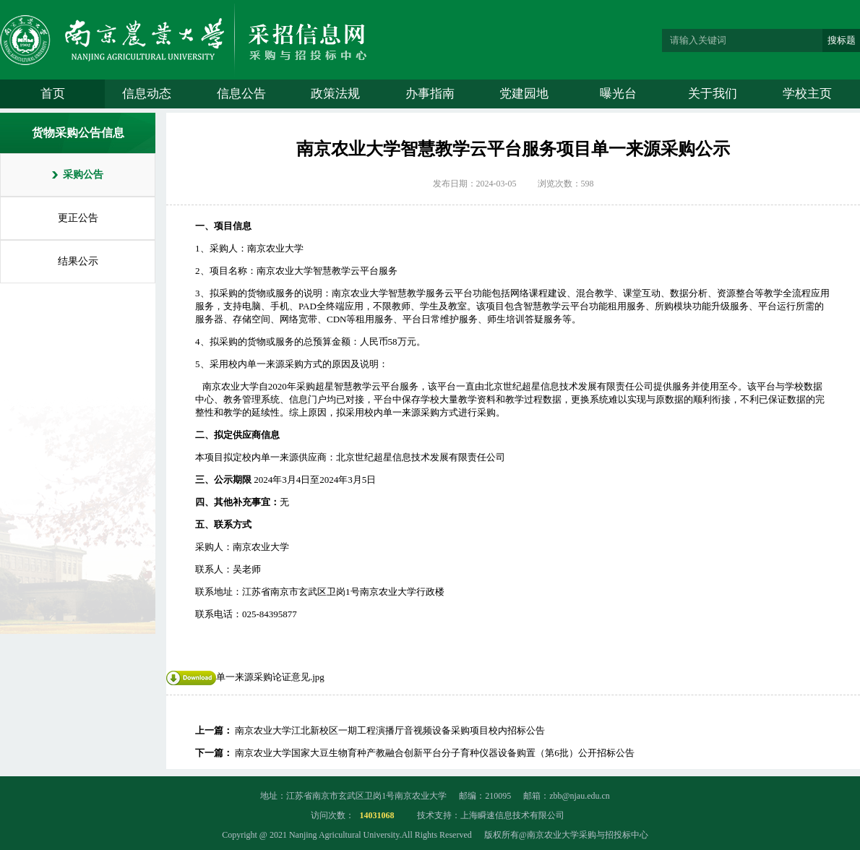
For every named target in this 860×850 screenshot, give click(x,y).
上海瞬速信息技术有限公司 (512, 815)
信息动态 (146, 93)
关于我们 (712, 93)
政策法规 (335, 93)
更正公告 (78, 217)
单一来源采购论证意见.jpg (245, 676)
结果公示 (78, 261)
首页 (52, 93)
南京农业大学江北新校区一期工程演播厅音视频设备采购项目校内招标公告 (390, 730)
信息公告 (241, 93)
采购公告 (83, 174)
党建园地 (524, 93)
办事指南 (430, 93)
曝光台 (618, 93)
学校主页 (807, 93)
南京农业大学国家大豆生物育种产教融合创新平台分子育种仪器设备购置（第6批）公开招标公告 (435, 752)
